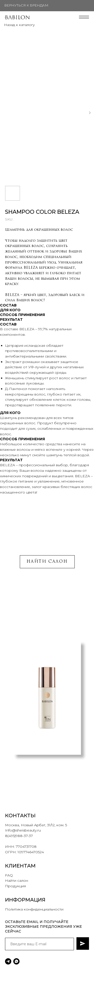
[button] (38, 785)
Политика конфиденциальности (34, 909)
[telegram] (8, 961)
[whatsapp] (16, 961)
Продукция (15, 886)
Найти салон (16, 880)
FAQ (9, 875)
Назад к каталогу (19, 24)
